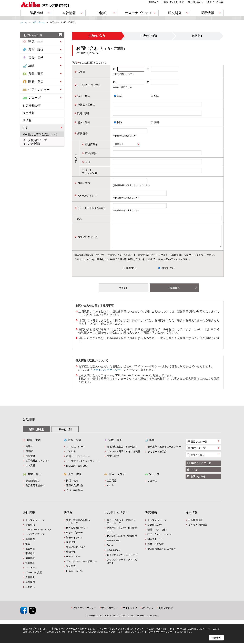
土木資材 (30, 469)
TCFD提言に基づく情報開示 (122, 539)
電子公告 (71, 570)
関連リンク (148, 612)
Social (110, 549)
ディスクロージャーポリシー (81, 565)
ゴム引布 (71, 455)
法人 (119, 95)
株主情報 (71, 546)
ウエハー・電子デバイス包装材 (123, 455)
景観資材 (30, 459)
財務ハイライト (74, 541)
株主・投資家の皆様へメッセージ (78, 525)
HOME (154, 2)
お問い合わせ (197, 2)
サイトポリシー (109, 612)
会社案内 (30, 586)
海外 (156, 122)
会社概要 (30, 543)
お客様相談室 (32, 105)
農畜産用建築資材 (35, 489)
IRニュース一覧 (74, 575)
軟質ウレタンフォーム (78, 460)
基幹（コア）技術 (156, 533)
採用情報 (29, 113)
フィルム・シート (75, 450)
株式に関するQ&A (75, 551)
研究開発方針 (154, 528)
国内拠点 (30, 562)
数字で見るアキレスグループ (122, 558)
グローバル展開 (33, 576)
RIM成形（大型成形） (78, 469)
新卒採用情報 (195, 524)
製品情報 (29, 423)
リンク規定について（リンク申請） (35, 142)
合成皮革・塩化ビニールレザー (164, 450)
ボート (110, 489)
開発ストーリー (155, 543)
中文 (181, 2)
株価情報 (71, 555)
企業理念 (30, 528)
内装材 (29, 455)
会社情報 (29, 516)
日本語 (164, 2)
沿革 (27, 548)
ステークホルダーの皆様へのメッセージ (121, 525)
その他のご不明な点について (40, 134)
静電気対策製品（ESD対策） (122, 450)
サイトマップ (130, 612)
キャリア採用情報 (197, 528)
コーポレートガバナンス (38, 533)
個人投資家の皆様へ (76, 531)
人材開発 (30, 581)
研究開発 (151, 516)
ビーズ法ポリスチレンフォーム (82, 465)
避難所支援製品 (74, 489)
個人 (156, 95)
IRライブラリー (74, 536)
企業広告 (30, 591)
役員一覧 (30, 552)
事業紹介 (30, 557)
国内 (119, 122)
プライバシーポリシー (107, 373)
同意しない (168, 272)
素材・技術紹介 (155, 548)
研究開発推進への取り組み (161, 552)
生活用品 (111, 484)
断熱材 (29, 450)
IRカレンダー (73, 560)
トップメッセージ (34, 524)
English (173, 2)
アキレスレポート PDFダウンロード (122, 565)
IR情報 (27, 120)
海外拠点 (30, 567)
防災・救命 (72, 484)
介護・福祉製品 (74, 494)
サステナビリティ (116, 516)
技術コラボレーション (159, 538)
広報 (26, 128)
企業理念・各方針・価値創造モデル (122, 533)
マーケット (31, 571)
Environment (113, 544)
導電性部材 (113, 460)
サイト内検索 (216, 2)
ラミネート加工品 (157, 455)
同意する (131, 272)
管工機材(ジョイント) (37, 464)
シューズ (152, 484)
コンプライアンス (34, 538)
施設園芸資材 (33, 484)
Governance (113, 554)
